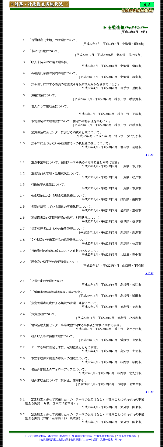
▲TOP (149, 154)
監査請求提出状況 (82, 435)
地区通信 (65, 435)
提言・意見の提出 (103, 439)
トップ (28, 435)
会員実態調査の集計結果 (55, 439)
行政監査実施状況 (104, 435)
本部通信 (53, 435)
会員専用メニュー (80, 439)
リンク (118, 439)
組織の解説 (40, 435)
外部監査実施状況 (126, 435)
